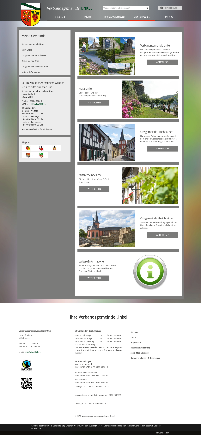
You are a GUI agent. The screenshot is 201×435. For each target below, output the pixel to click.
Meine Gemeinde (141, 17)
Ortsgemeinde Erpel (31, 61)
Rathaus (169, 17)
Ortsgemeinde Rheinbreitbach (35, 67)
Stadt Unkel (27, 50)
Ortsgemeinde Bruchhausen (34, 55)
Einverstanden (162, 433)
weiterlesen (162, 62)
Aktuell (87, 17)
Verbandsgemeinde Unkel (33, 44)
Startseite (60, 17)
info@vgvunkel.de (38, 104)
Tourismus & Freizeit (114, 17)
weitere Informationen (32, 72)
